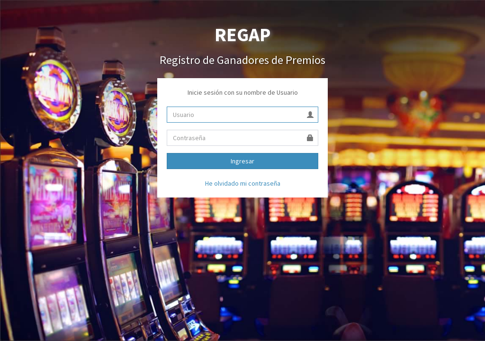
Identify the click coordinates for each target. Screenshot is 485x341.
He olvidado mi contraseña (242, 183)
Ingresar (242, 161)
